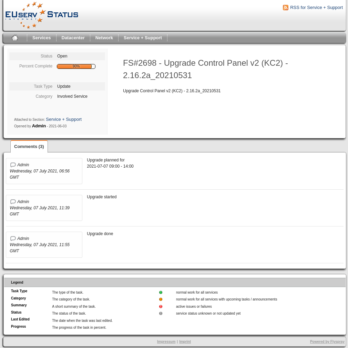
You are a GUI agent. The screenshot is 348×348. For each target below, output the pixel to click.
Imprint (185, 342)
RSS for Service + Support (316, 7)
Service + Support (143, 37)
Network (104, 37)
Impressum (166, 342)
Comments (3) (29, 146)
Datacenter (73, 37)
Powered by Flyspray (327, 342)
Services (41, 37)
